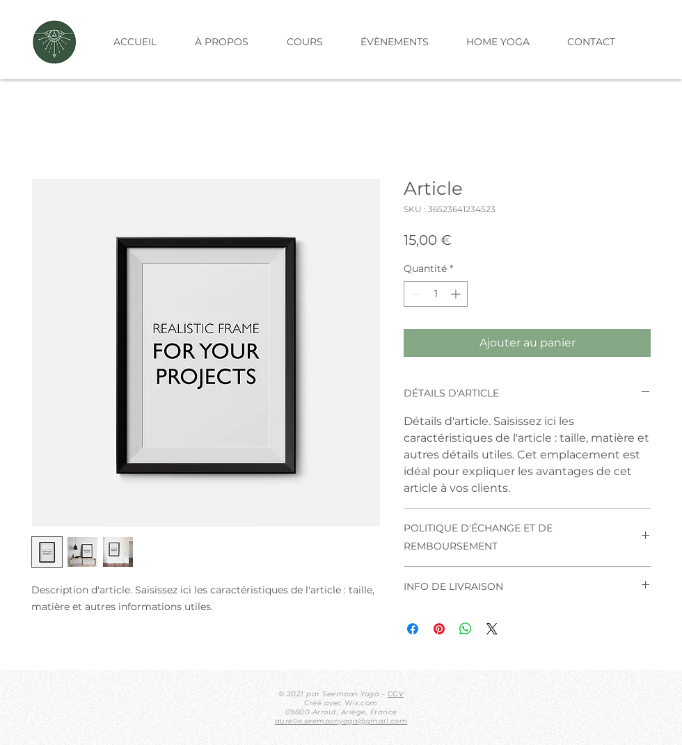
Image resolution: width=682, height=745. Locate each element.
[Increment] (457, 294)
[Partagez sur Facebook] (412, 628)
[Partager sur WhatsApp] (465, 628)
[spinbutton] (435, 294)
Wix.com (361, 702)
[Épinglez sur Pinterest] (439, 628)
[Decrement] (414, 294)
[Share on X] (492, 628)
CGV (396, 693)
